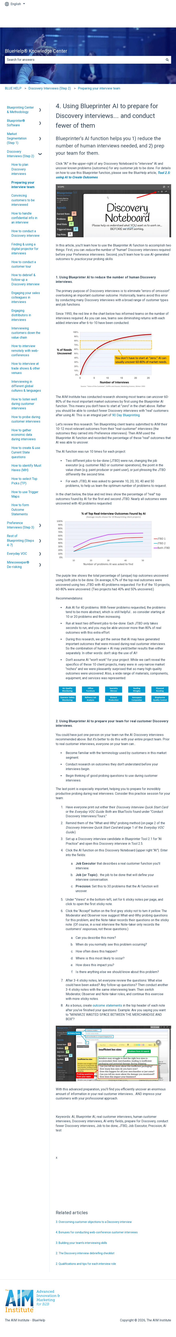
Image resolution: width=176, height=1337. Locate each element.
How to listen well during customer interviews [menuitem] (24, 403)
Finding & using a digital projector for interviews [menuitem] (24, 248)
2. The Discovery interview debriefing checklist (85, 1253)
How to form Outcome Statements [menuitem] (20, 509)
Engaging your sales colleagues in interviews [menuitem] (25, 297)
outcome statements (107, 1005)
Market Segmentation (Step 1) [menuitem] (17, 138)
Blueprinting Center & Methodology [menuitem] (20, 110)
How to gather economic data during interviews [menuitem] (23, 434)
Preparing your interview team (99, 88)
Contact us (159, 18)
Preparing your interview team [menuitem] (22, 185)
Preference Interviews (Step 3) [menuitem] (20, 525)
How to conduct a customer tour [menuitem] (23, 264)
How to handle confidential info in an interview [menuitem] (24, 217)
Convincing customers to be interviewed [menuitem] (23, 200)
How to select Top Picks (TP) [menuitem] (24, 481)
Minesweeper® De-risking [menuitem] (18, 564)
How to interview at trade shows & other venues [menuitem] (25, 368)
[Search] (167, 60)
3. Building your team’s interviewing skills (81, 1242)
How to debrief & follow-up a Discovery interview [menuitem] (25, 279)
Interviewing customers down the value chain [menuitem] (25, 332)
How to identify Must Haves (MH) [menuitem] (26, 468)
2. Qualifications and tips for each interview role (86, 1263)
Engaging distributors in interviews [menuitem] (21, 315)
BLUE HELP (13, 88)
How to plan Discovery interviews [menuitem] (19, 169)
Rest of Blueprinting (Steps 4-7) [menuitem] (20, 540)
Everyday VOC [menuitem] (17, 554)
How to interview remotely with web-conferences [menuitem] (25, 350)
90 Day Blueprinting (126, 415)
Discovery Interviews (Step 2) (49, 88)
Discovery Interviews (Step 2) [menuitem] (20, 154)
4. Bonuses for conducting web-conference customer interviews (97, 1232)
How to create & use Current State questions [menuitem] (25, 452)
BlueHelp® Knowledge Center (36, 51)
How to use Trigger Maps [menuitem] (24, 494)
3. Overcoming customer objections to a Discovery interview (94, 1222)
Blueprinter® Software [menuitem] (16, 123)
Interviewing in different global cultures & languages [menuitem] (26, 386)
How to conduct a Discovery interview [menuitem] (25, 233)
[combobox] (84, 60)
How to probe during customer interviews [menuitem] (25, 419)
